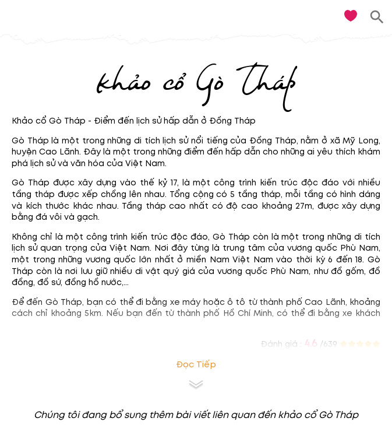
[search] (377, 17)
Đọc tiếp (196, 364)
